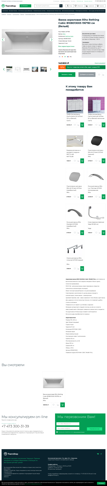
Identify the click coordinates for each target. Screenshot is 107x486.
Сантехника (5, 10)
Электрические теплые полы (54, 10)
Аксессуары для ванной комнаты (97, 10)
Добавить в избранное (99, 74)
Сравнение (91, 5)
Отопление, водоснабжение (25, 10)
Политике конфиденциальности (33, 484)
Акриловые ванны (30, 14)
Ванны (22, 14)
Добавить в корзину (87, 74)
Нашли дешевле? (100, 63)
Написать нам (80, 1)
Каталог (24, 6)
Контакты (73, 1)
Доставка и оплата (65, 1)
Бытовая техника (13, 10)
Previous (3, 39)
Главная (4, 14)
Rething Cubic (69, 36)
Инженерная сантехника (81, 10)
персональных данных (79, 432)
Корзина (101, 5)
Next (52, 39)
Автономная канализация (68, 10)
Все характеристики (66, 46)
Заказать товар (67, 74)
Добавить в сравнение (103, 74)
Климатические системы (39, 10)
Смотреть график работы (9, 423)
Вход (70, 5)
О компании (56, 1)
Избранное (80, 5)
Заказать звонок (88, 1)
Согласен (101, 483)
